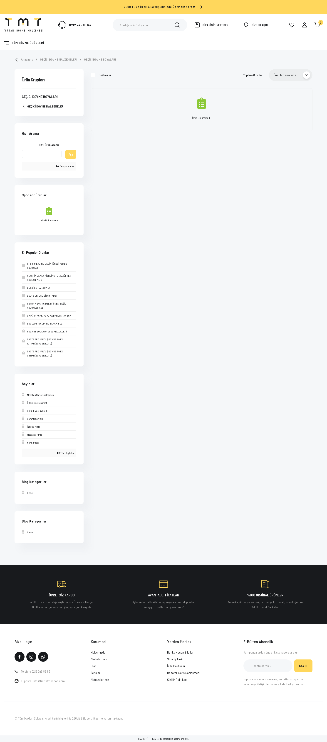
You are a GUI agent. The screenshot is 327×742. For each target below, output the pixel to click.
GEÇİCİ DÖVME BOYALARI (100, 59)
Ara (71, 154)
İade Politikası (176, 666)
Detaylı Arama (65, 166)
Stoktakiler (104, 75)
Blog (94, 666)
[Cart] (317, 25)
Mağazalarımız (100, 679)
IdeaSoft (143, 739)
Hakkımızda (98, 652)
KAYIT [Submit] (303, 666)
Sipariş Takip (175, 659)
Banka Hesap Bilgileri (180, 652)
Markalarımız (99, 659)
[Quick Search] (42, 154)
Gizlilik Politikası (177, 679)
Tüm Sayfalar (65, 452)
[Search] (150, 25)
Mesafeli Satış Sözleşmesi (183, 673)
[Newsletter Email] (267, 665)
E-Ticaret (155, 738)
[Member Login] (304, 25)
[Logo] (23, 24)
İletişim (95, 673)
